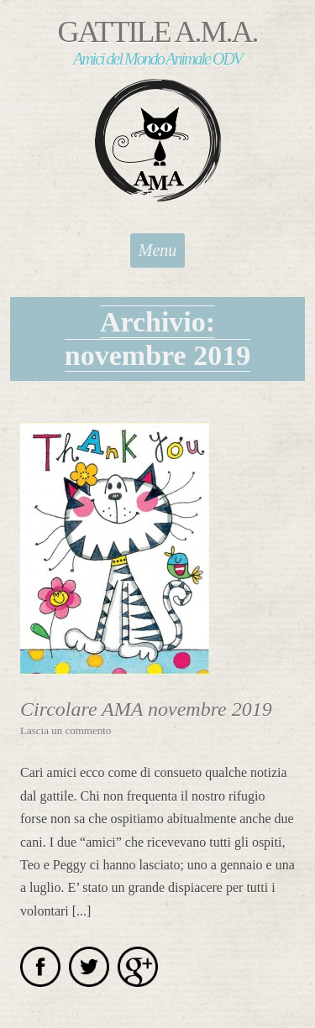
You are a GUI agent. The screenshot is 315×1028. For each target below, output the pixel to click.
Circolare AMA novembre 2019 (146, 709)
